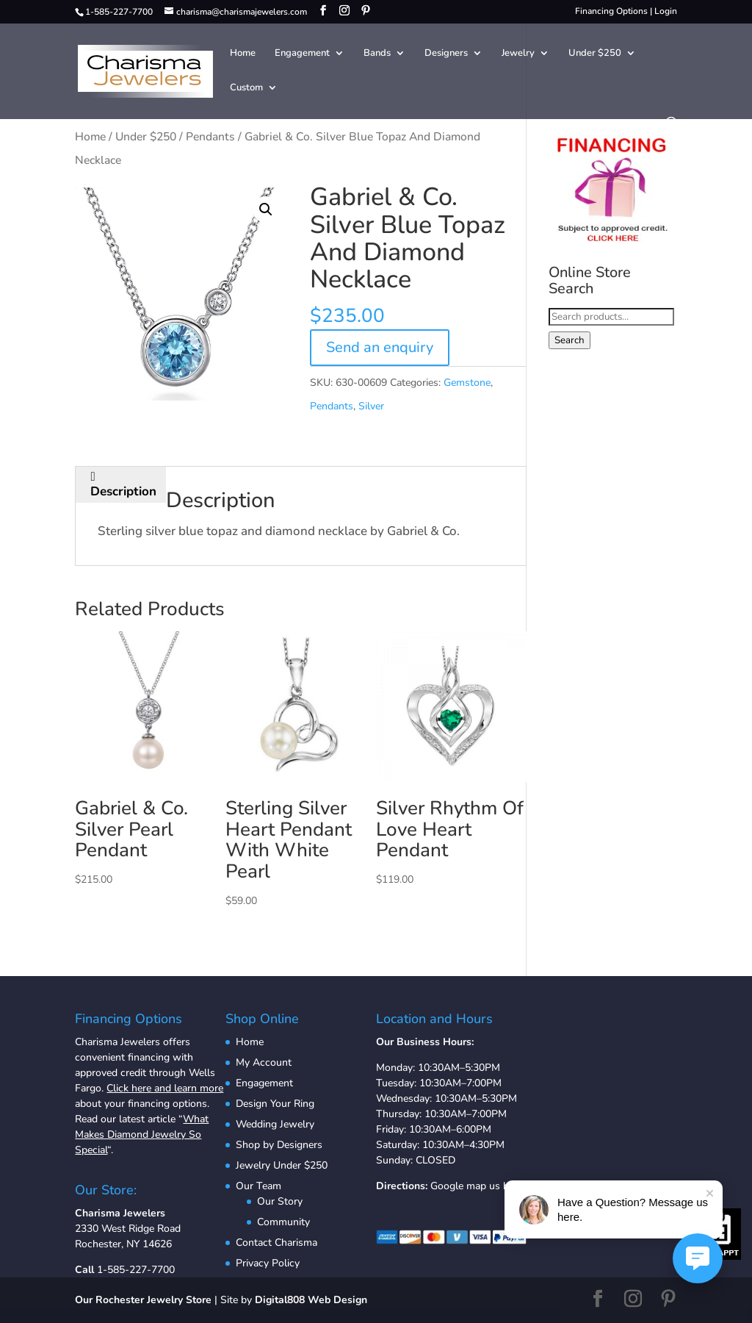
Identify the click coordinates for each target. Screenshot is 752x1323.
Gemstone (467, 383)
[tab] (123, 485)
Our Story (280, 1201)
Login (665, 11)
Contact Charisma (276, 1243)
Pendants (210, 137)
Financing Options (611, 11)
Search (569, 340)
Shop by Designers (279, 1145)
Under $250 (594, 54)
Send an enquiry (379, 347)
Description (123, 491)
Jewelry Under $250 (282, 1165)
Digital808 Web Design (311, 1300)
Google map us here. (477, 1186)
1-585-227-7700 (136, 1270)
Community (283, 1222)
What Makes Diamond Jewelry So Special (142, 1134)
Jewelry (518, 54)
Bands (377, 54)
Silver (371, 406)
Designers (446, 54)
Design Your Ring (275, 1104)
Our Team (258, 1186)
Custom (246, 88)
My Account (264, 1062)
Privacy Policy (268, 1263)
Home (243, 54)
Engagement (302, 54)
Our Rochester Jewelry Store (143, 1300)
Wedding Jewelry (275, 1124)
